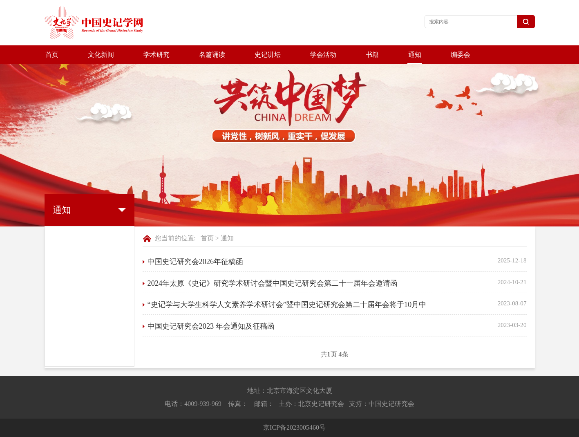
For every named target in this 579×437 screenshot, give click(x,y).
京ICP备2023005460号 (294, 427)
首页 (51, 54)
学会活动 (323, 54)
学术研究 (156, 54)
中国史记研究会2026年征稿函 (196, 262)
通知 (414, 54)
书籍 (372, 54)
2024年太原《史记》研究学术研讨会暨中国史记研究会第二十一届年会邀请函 (273, 283)
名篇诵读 (212, 54)
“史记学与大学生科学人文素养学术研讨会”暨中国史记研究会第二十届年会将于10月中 (287, 304)
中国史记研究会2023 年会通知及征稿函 (211, 326)
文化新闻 (101, 54)
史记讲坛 (268, 54)
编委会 (460, 54)
